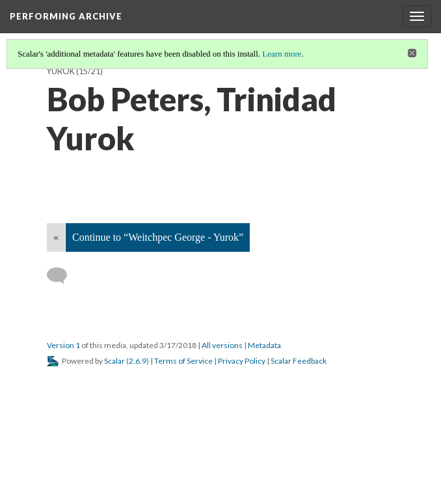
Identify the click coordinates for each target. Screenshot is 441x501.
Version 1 (63, 345)
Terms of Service (183, 361)
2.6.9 (137, 361)
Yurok (61, 71)
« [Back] (56, 237)
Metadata (264, 345)
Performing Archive (66, 16)
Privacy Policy (241, 361)
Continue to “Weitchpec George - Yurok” (157, 237)
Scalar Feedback (299, 361)
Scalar (114, 361)
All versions (222, 345)
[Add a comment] (63, 275)
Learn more (281, 54)
